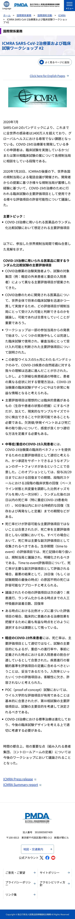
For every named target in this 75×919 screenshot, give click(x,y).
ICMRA (62, 15)
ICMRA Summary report (22, 784)
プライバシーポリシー (18, 883)
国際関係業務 (24, 15)
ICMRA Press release (19, 779)
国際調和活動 (45, 15)
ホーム (7, 15)
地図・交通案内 (33, 849)
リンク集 (11, 894)
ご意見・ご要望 (15, 873)
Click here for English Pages (47, 76)
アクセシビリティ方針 (52, 883)
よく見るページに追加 (57, 62)
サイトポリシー (50, 873)
